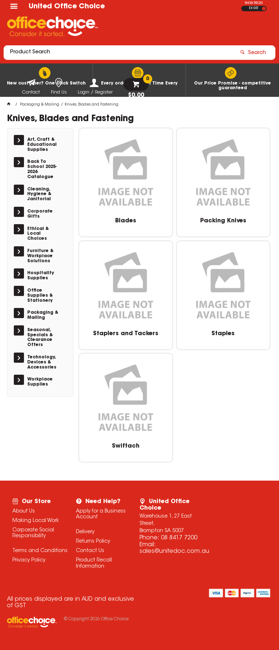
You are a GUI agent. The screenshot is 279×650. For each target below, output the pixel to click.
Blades (125, 221)
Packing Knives (223, 221)
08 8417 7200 (179, 538)
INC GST (264, 9)
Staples (223, 334)
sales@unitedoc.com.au (174, 551)
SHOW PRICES (254, 3)
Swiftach (126, 446)
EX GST (253, 8)
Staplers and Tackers (125, 334)
